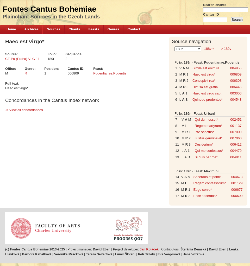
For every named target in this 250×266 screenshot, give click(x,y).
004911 (235, 157)
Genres (113, 29)
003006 (235, 93)
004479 (235, 151)
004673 (236, 177)
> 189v (225, 49)
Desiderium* (204, 144)
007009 (235, 132)
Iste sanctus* (204, 132)
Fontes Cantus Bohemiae (49, 9)
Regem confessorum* (209, 183)
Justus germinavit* (208, 138)
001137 (235, 126)
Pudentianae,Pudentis (109, 73)
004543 (235, 99)
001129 (236, 183)
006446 (235, 87)
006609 (236, 196)
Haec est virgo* (203, 74)
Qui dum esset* (206, 119)
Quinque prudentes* (207, 99)
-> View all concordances (24, 110)
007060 (235, 138)
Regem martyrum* (208, 126)
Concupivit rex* (203, 81)
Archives (31, 29)
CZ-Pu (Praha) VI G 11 (22, 59)
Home (11, 29)
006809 (235, 74)
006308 (235, 81)
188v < (209, 49)
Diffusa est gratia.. (206, 87)
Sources (53, 29)
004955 (235, 68)
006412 (235, 144)
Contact (133, 29)
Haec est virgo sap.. (207, 93)
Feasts (93, 29)
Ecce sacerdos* (205, 196)
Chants (74, 29)
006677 (236, 190)
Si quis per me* (206, 157)
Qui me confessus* (209, 151)
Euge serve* (202, 190)
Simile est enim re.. (206, 68)
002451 (235, 119)
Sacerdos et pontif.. (208, 177)
